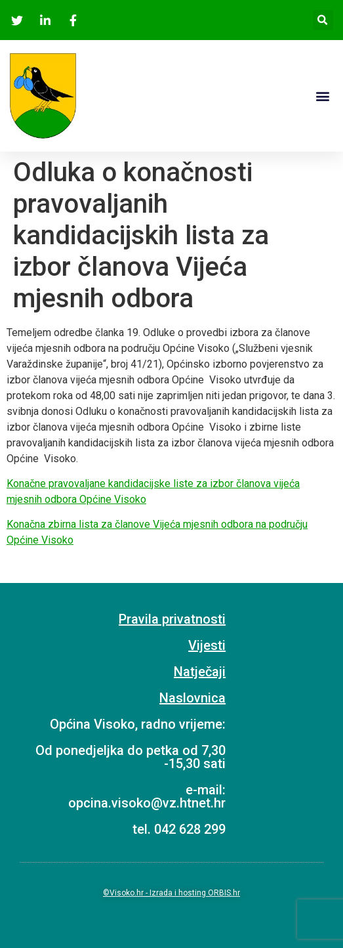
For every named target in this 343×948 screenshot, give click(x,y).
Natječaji (200, 671)
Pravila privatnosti (172, 619)
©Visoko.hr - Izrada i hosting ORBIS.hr (171, 892)
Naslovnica (192, 698)
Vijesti (207, 645)
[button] (322, 95)
